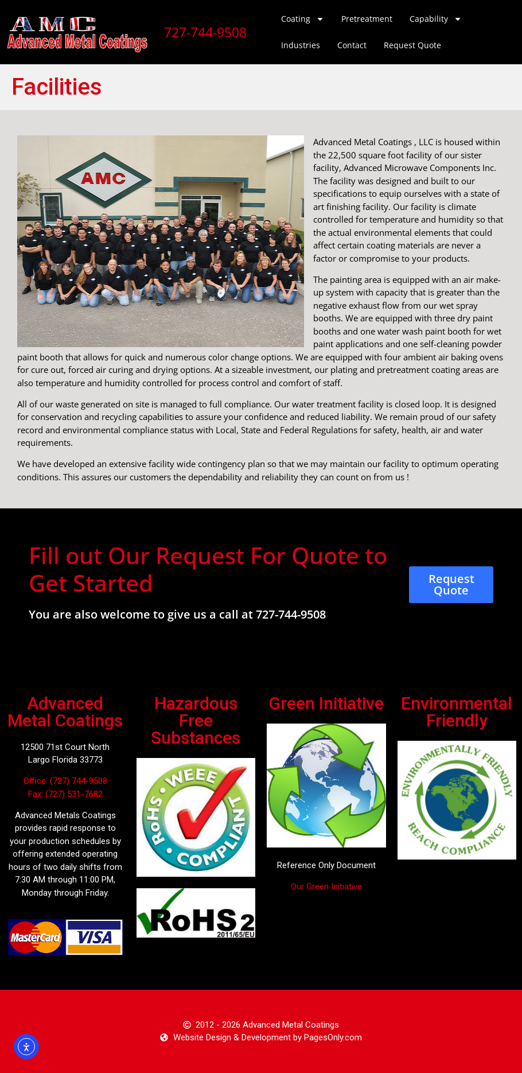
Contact (352, 45)
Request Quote (412, 45)
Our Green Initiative (326, 886)
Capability (436, 19)
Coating (302, 19)
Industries (300, 45)
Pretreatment (366, 18)
